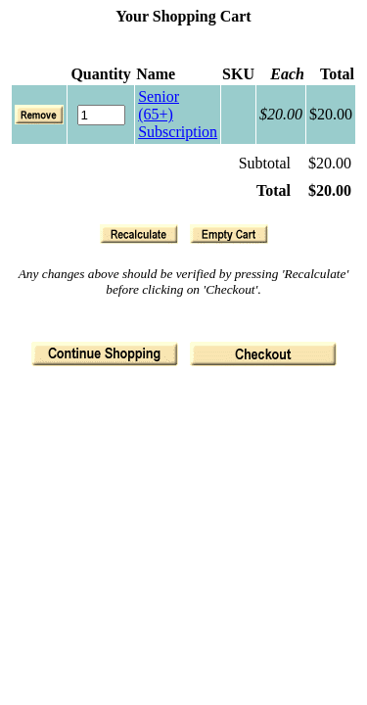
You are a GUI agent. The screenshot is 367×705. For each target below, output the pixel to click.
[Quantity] (101, 115)
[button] (139, 234)
